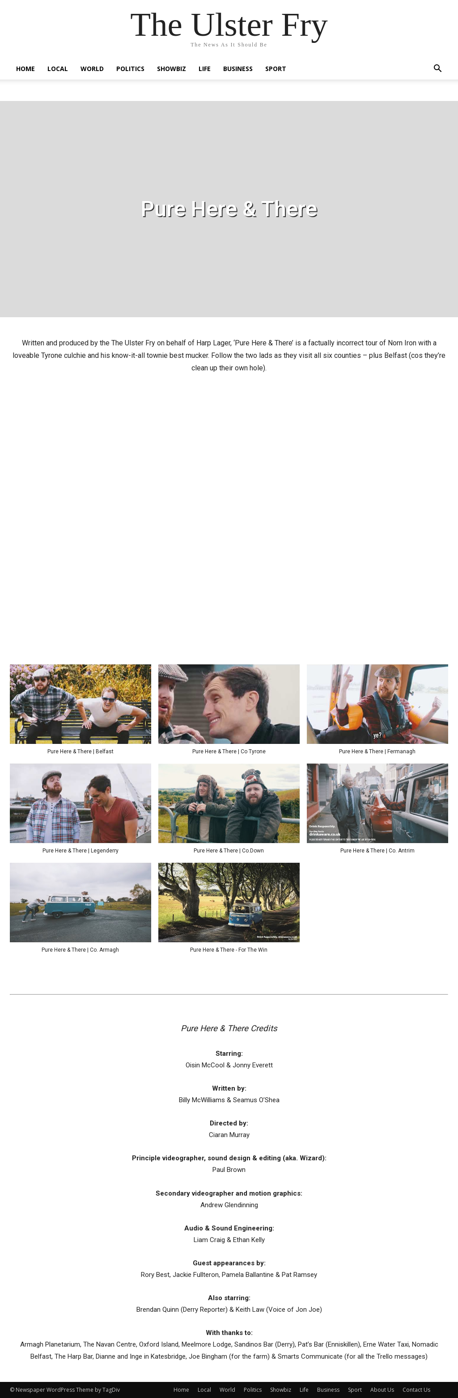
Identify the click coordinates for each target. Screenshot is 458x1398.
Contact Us (416, 1390)
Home (25, 68)
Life (205, 68)
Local (57, 68)
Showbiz (171, 68)
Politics (130, 68)
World (92, 68)
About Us (382, 1390)
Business (238, 68)
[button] (437, 69)
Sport (275, 68)
